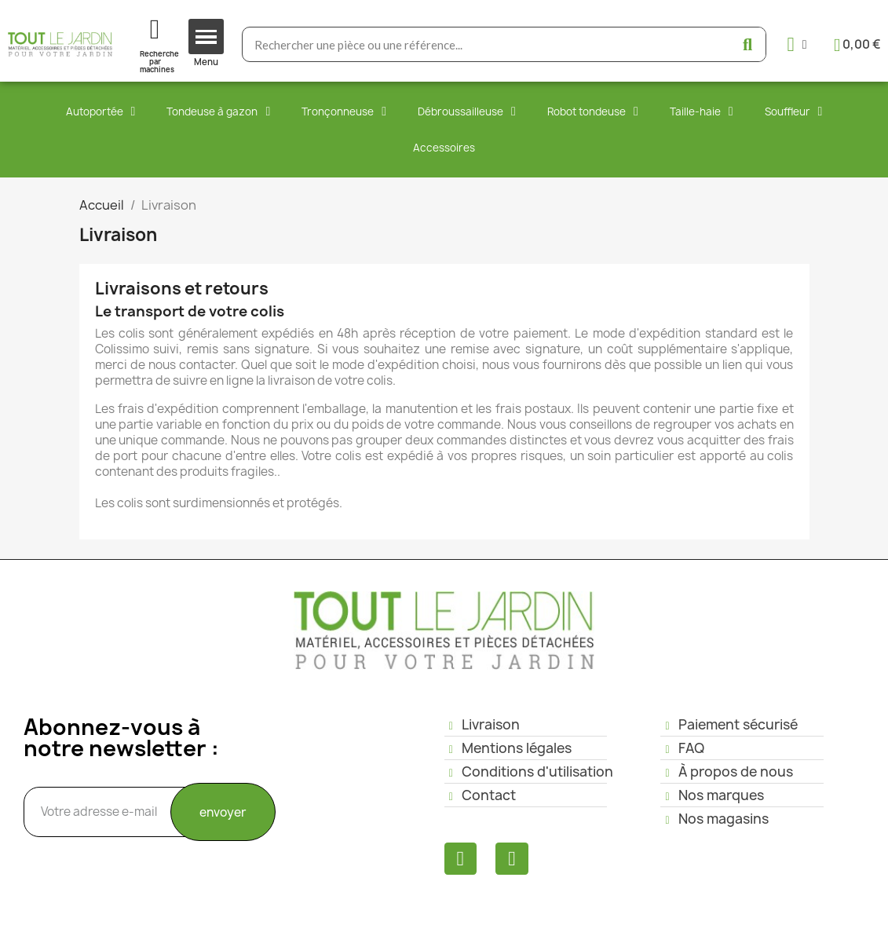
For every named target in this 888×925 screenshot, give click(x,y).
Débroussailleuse (467, 111)
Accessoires (444, 148)
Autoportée (101, 111)
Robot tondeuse (592, 111)
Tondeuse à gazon (218, 111)
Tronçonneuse (343, 111)
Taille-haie (701, 111)
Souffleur (794, 111)
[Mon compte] (797, 44)
